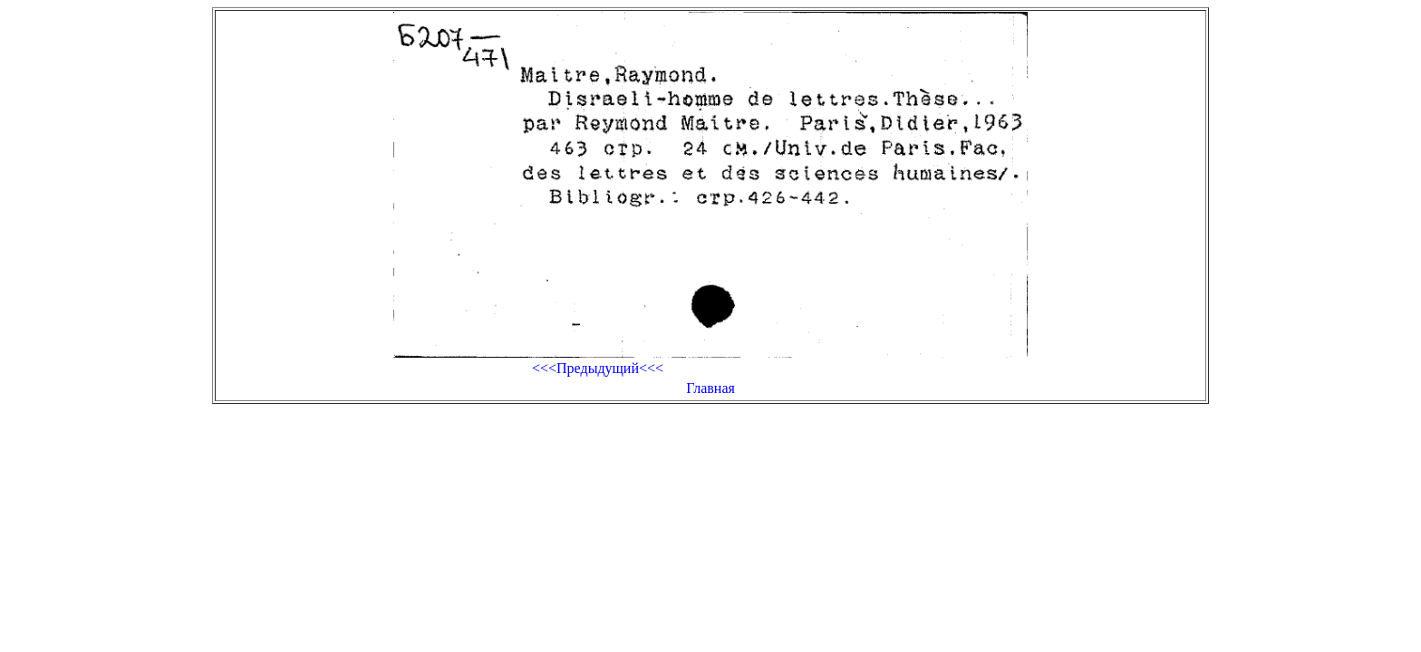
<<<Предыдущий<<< (597, 368)
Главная (710, 388)
